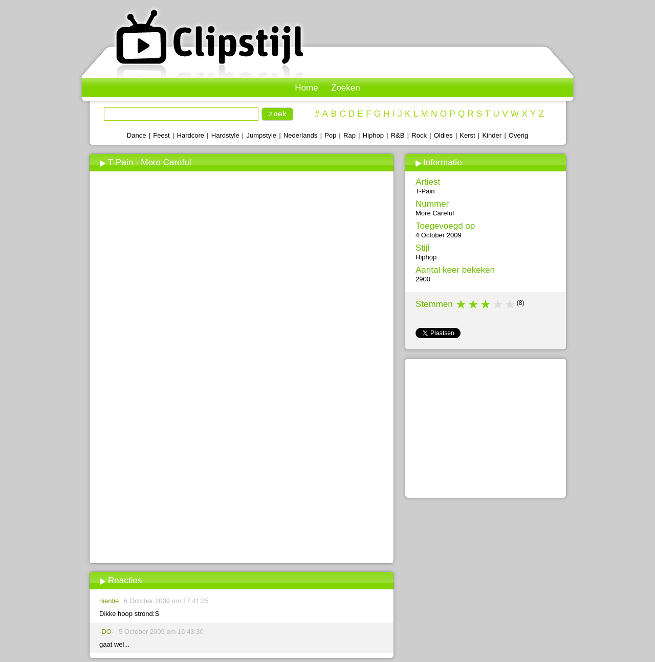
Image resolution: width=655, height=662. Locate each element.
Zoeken (345, 88)
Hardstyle (225, 135)
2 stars (474, 304)
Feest (161, 135)
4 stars (498, 304)
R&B (398, 135)
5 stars (511, 304)
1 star (461, 304)
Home (306, 88)
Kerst (467, 135)
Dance (136, 135)
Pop (330, 135)
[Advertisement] (241, 484)
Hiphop (373, 135)
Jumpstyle (262, 135)
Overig (518, 135)
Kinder (491, 135)
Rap (349, 135)
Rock (419, 135)
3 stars (486, 304)
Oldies (443, 135)
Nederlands (300, 135)
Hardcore (190, 135)
